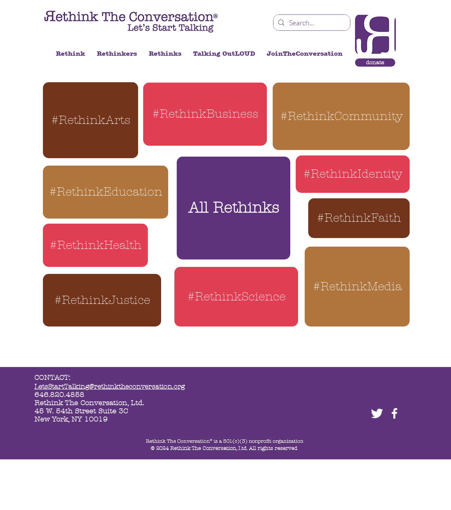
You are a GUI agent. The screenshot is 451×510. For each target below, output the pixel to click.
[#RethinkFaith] (359, 218)
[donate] (375, 62)
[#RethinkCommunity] (341, 116)
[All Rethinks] (233, 208)
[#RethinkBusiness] (205, 114)
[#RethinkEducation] (105, 192)
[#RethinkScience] (236, 296)
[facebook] (394, 413)
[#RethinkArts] (90, 120)
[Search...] (311, 23)
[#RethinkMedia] (357, 286)
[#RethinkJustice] (102, 300)
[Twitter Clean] (377, 413)
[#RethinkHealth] (95, 245)
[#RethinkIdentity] (353, 174)
